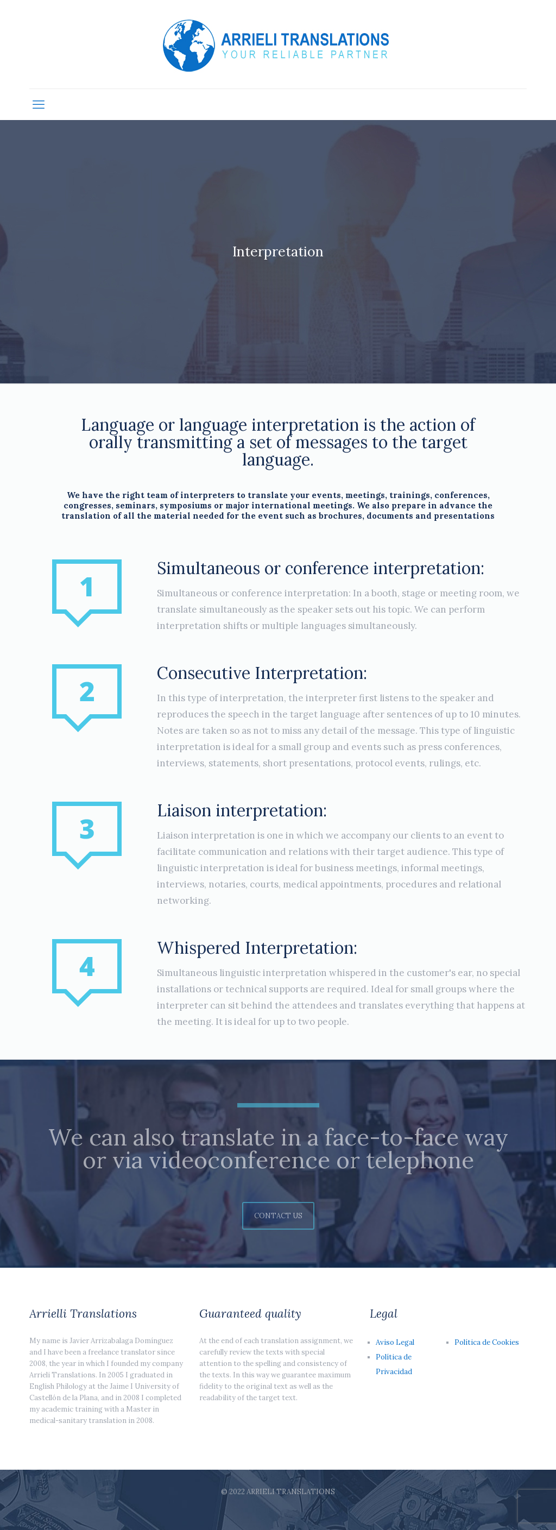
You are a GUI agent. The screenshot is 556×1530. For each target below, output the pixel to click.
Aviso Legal (395, 1342)
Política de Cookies (486, 1342)
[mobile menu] (38, 104)
